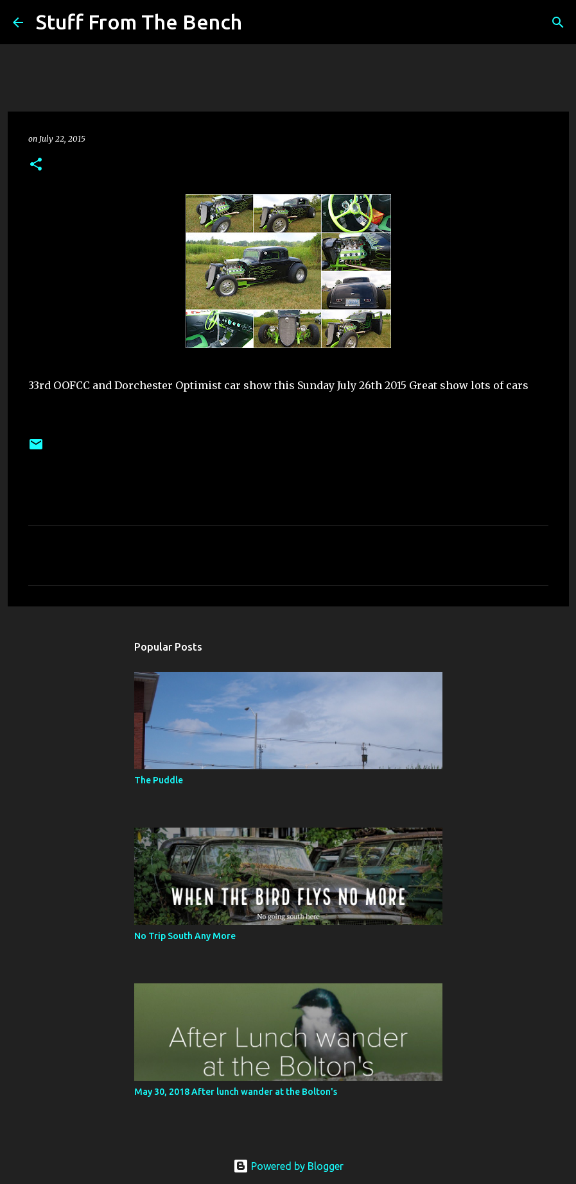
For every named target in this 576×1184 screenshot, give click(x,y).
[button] (36, 165)
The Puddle (158, 780)
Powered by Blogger (288, 1166)
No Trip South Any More (185, 936)
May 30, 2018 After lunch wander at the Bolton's (235, 1092)
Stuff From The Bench (139, 21)
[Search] (260, 22)
